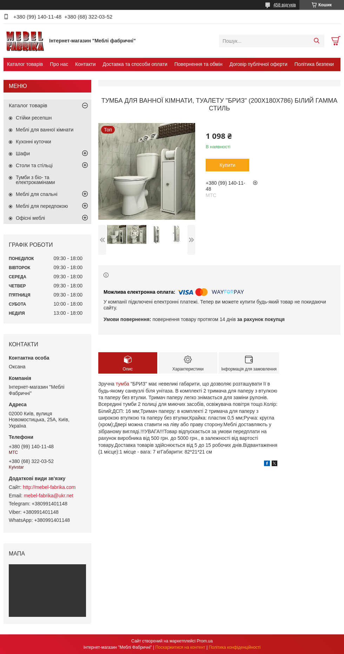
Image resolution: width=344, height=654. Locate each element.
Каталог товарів (25, 64)
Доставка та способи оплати (135, 64)
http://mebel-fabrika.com (49, 487)
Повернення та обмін (198, 64)
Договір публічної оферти (258, 64)
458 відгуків (284, 4)
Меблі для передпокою (42, 206)
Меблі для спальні (37, 194)
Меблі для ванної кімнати (44, 129)
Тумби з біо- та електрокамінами (35, 180)
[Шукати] (316, 41)
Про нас (59, 64)
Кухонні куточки (33, 141)
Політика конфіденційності (235, 647)
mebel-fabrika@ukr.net (48, 495)
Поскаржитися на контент (180, 647)
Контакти (85, 64)
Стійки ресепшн (34, 118)
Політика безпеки (314, 64)
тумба (122, 384)
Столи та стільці (34, 165)
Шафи (23, 153)
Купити (228, 165)
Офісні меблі (30, 218)
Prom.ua (205, 641)
